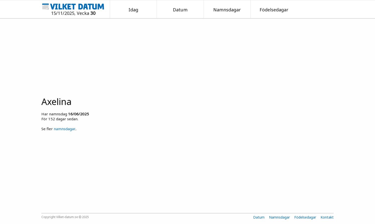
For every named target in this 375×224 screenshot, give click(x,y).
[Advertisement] (187, 56)
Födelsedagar (274, 10)
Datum (180, 10)
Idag (133, 10)
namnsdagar (64, 128)
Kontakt (327, 217)
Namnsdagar (227, 10)
